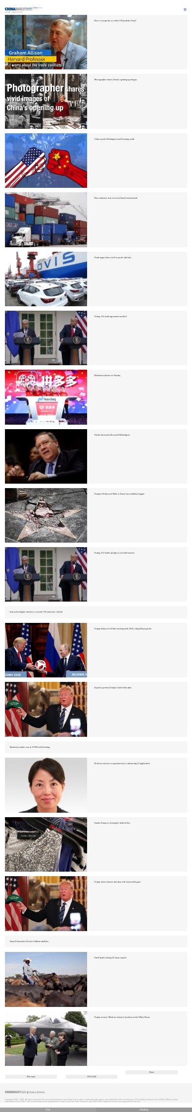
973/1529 (91, 1076)
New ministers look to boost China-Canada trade (116, 198)
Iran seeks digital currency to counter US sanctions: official (36, 612)
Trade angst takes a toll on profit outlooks (113, 257)
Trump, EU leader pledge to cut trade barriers (115, 553)
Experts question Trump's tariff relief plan (113, 687)
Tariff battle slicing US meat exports (111, 957)
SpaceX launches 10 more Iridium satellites (29, 941)
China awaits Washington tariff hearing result (115, 139)
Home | (8, 12)
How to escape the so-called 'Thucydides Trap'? (116, 20)
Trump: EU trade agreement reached (111, 316)
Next (151, 1072)
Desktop (144, 1110)
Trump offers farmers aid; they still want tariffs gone (118, 882)
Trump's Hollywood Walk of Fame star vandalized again (119, 494)
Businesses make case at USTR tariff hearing (30, 747)
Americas (17, 12)
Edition (38, 8)
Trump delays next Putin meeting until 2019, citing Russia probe (123, 628)
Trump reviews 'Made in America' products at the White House (122, 1017)
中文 (48, 1110)
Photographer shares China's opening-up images (116, 79)
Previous (31, 1076)
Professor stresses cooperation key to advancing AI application (122, 763)
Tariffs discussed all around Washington (112, 435)
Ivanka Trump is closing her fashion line (112, 823)
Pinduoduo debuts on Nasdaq (107, 375)
